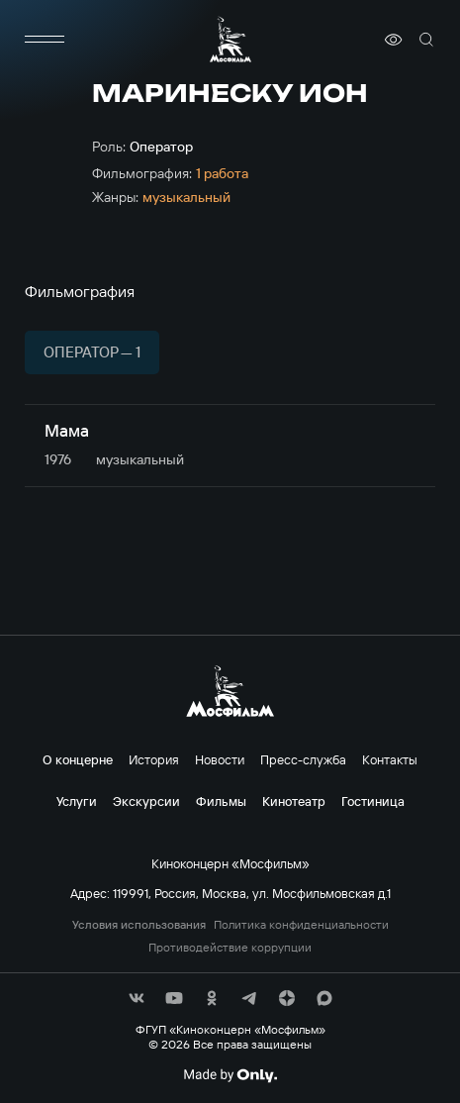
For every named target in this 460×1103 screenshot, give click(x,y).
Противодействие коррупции (230, 947)
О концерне (78, 759)
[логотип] (230, 39)
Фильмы (221, 801)
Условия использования (139, 925)
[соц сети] (136, 998)
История (154, 759)
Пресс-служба (303, 759)
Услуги (76, 801)
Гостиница (373, 801)
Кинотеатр (293, 801)
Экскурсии (146, 801)
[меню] (44, 39)
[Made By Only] (230, 1075)
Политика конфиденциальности (301, 925)
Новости (219, 759)
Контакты (389, 759)
